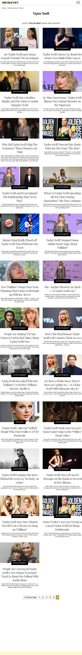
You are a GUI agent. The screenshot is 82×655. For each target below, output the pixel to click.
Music (22, 8)
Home (4, 8)
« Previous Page (30, 597)
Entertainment (13, 8)
